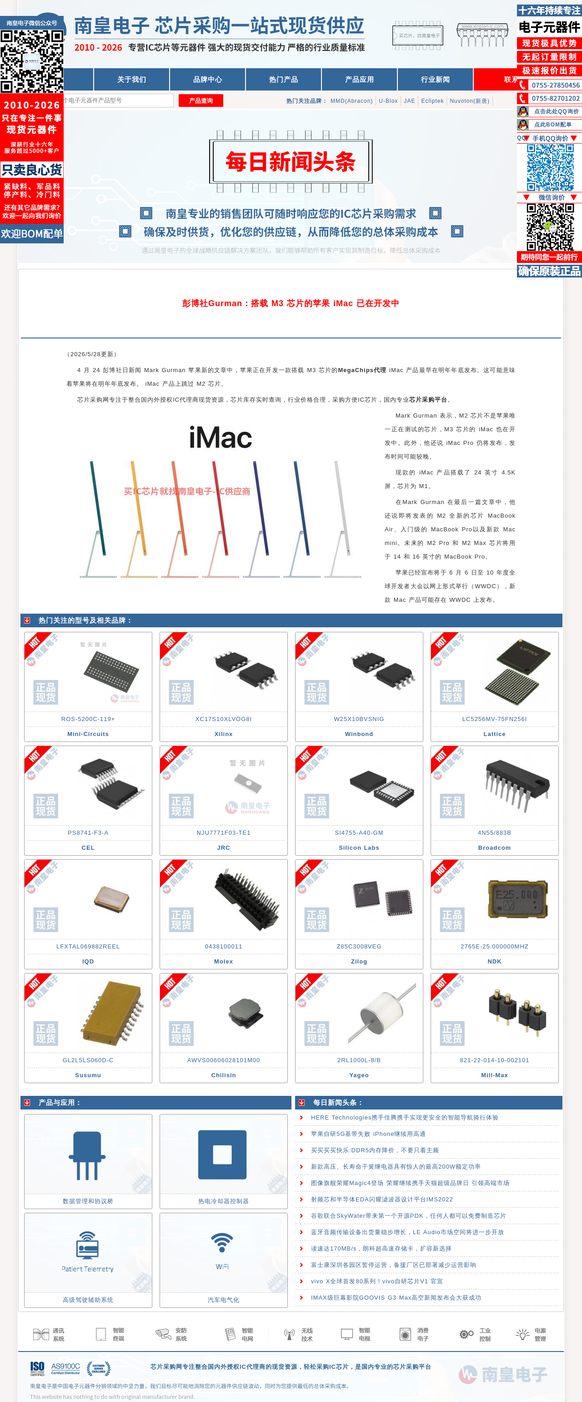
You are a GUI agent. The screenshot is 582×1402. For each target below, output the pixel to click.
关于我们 (131, 79)
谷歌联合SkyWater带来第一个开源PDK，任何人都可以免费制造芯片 (409, 1215)
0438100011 (223, 946)
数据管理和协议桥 (88, 1201)
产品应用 (359, 79)
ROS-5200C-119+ (88, 719)
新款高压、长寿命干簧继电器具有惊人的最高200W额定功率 (396, 1166)
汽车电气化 (224, 1299)
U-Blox (388, 101)
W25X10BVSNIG (359, 719)
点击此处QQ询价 (556, 111)
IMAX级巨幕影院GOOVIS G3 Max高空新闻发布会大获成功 (396, 1297)
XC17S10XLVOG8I (224, 719)
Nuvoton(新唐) (470, 101)
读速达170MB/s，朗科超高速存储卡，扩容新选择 (381, 1248)
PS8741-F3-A (88, 832)
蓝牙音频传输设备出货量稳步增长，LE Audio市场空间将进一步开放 (407, 1232)
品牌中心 (207, 79)
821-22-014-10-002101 (495, 1060)
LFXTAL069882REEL (88, 946)
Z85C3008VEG (358, 946)
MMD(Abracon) (352, 101)
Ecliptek (432, 101)
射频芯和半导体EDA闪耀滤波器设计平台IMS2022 (382, 1199)
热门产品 (283, 79)
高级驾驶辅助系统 (88, 1299)
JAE (409, 101)
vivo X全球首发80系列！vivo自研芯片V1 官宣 (377, 1281)
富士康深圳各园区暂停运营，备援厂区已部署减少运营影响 (394, 1264)
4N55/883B (495, 832)
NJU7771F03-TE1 (224, 832)
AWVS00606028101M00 (224, 1060)
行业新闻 (435, 79)
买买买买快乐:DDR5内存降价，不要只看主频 (375, 1150)
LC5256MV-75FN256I (494, 719)
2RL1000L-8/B (359, 1060)
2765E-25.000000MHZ (495, 946)
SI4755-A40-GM (359, 832)
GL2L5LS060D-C (88, 1060)
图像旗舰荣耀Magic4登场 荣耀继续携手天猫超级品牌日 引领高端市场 (410, 1183)
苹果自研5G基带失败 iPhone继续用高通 (368, 1133)
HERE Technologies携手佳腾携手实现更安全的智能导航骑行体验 (405, 1117)
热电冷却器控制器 (223, 1201)
